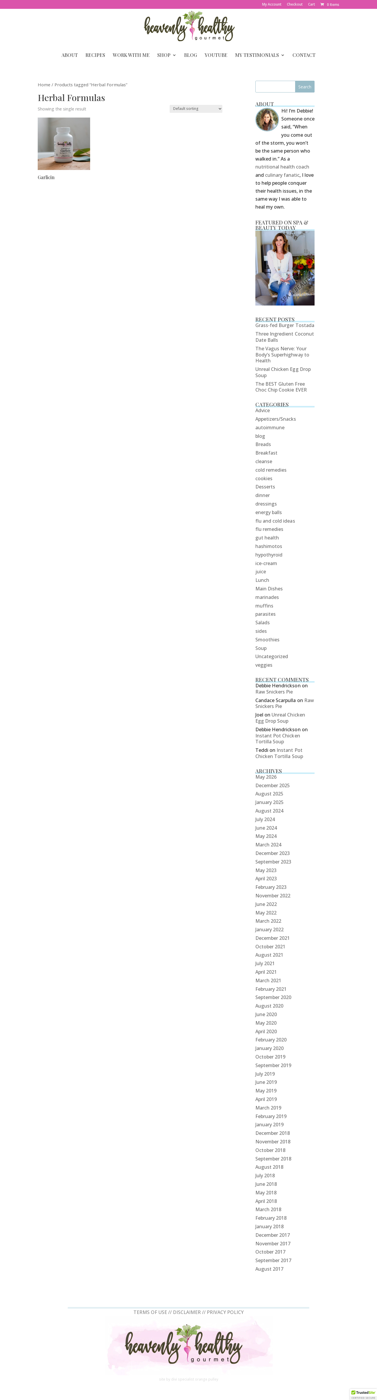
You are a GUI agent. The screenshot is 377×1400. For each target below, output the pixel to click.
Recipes (95, 55)
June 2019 (266, 1082)
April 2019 (266, 1099)
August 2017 (269, 1269)
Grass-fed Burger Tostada (284, 325)
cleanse (263, 461)
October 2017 (270, 1252)
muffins (264, 605)
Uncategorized (271, 656)
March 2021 (268, 980)
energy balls (268, 512)
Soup (261, 648)
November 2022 (273, 895)
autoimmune (270, 427)
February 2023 (271, 887)
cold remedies (271, 470)
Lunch (262, 580)
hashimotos (268, 546)
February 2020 (271, 1039)
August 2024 (269, 811)
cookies (263, 478)
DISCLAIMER (187, 1312)
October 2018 (270, 1150)
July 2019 (265, 1074)
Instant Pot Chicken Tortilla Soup (277, 738)
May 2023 (266, 870)
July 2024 (265, 819)
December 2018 (272, 1133)
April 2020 (266, 1031)
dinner (262, 495)
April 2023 (266, 878)
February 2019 (271, 1116)
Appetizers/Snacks (275, 419)
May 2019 (266, 1090)
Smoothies (267, 639)
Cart (311, 5)
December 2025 (272, 785)
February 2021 (271, 989)
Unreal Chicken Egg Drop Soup (283, 372)
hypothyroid (269, 555)
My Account (272, 5)
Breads (263, 444)
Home (44, 85)
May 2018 (266, 1192)
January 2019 (269, 1124)
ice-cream (266, 563)
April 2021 (266, 972)
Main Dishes (269, 588)
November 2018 (273, 1141)
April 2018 (266, 1201)
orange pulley (206, 1379)
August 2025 (269, 793)
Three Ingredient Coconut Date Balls (284, 337)
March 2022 (268, 921)
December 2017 (272, 1235)
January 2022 (269, 929)
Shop (164, 55)
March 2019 (268, 1108)
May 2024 (266, 836)
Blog (190, 55)
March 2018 (268, 1209)
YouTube (216, 55)
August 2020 (269, 1006)
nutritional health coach (282, 167)
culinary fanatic (282, 175)
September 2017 (273, 1260)
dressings (266, 504)
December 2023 (272, 853)
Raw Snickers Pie (274, 692)
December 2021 (272, 938)
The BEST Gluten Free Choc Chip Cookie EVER (281, 387)
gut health (267, 537)
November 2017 (273, 1243)
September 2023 (273, 862)
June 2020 (266, 1014)
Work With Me (131, 55)
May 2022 (266, 912)
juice (260, 571)
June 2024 (266, 828)
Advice (262, 410)
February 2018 (271, 1218)
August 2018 (269, 1167)
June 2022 (266, 904)
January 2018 (269, 1226)
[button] (363, 1394)
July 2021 (265, 963)
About (70, 55)
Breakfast (266, 453)
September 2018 (273, 1158)
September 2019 (273, 1065)
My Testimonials (257, 55)
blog (260, 436)
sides (261, 631)
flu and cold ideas (275, 521)
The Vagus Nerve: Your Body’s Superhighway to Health (282, 354)
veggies (263, 665)
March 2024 (268, 844)
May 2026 (266, 777)
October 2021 (270, 946)
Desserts (265, 486)
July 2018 (265, 1175)
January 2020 (269, 1048)
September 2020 (273, 997)
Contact (303, 55)
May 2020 (266, 1023)
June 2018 (266, 1184)
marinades (267, 597)
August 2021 (269, 955)
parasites (265, 614)
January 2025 (269, 802)
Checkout (295, 5)
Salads (262, 622)
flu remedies (269, 529)
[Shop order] (196, 109)
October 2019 (270, 1057)
